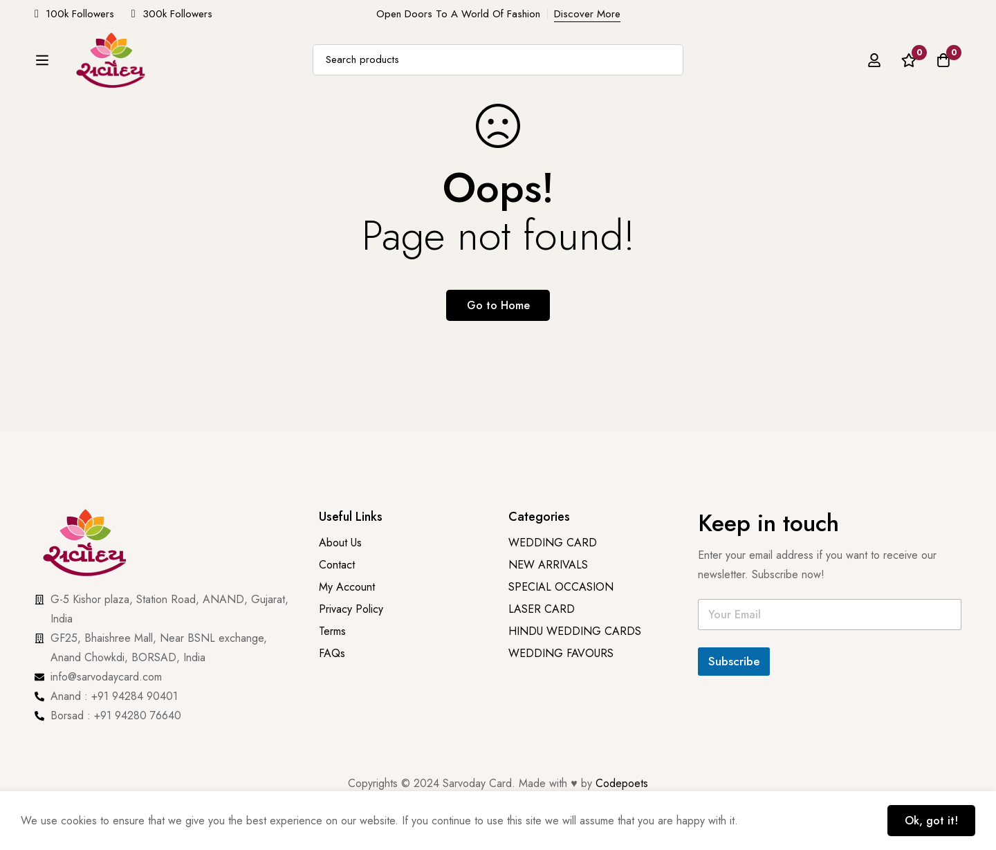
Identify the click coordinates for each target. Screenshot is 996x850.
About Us (778, 133)
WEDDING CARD (552, 543)
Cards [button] (139, 133)
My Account (347, 587)
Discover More (587, 13)
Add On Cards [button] (221, 133)
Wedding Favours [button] (685, 133)
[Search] (679, 75)
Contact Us (848, 133)
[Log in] (874, 75)
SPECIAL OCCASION (564, 133)
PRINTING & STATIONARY (430, 133)
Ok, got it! (931, 821)
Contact (337, 565)
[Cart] (943, 75)
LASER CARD (541, 609)
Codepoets (622, 783)
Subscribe (733, 661)
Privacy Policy (353, 609)
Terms (332, 631)
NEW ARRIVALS (314, 133)
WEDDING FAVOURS (561, 653)
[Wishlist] (909, 75)
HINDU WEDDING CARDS (574, 631)
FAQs (332, 653)
